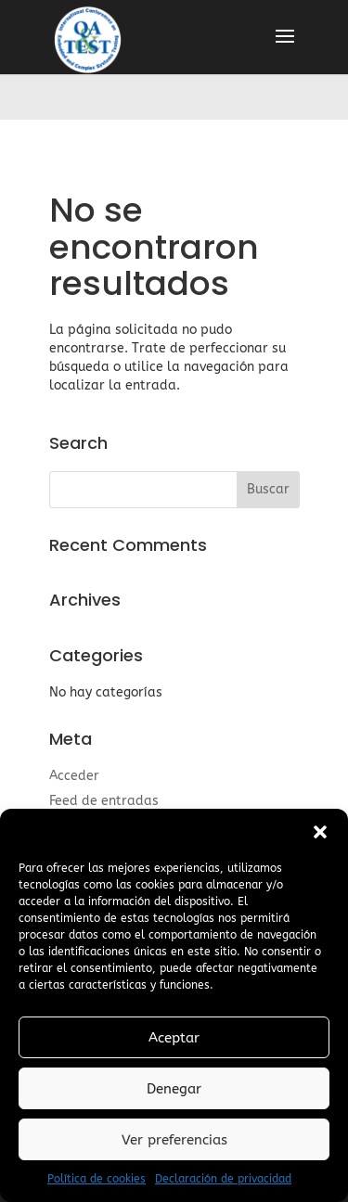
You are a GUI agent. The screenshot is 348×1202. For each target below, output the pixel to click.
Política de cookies (96, 1178)
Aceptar (174, 1037)
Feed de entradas (104, 801)
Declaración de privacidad (223, 1178)
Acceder (74, 776)
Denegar (174, 1089)
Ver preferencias (174, 1140)
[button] (320, 832)
